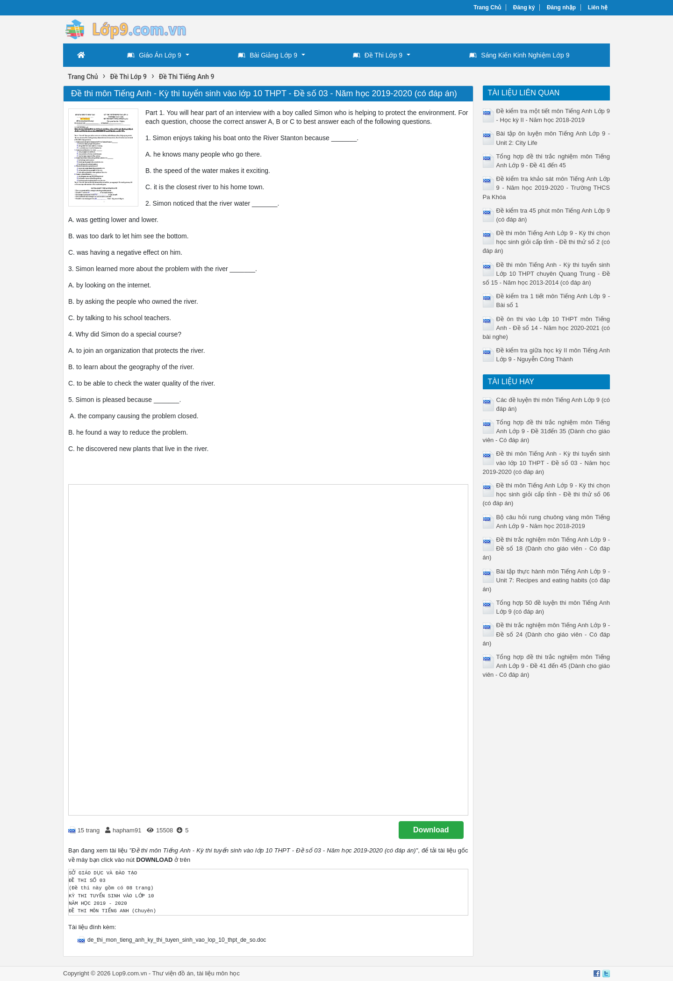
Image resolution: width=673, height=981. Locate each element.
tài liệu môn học (218, 973)
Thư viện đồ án (172, 973)
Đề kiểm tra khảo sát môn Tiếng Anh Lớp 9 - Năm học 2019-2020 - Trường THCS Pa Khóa (546, 187)
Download (431, 830)
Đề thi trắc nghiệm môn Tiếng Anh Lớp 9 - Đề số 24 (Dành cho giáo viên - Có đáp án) (546, 634)
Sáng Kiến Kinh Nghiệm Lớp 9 (519, 55)
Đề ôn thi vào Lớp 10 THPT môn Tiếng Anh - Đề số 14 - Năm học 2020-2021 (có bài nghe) (546, 327)
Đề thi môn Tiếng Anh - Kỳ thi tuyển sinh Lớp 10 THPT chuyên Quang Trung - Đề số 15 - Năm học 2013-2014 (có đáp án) (546, 273)
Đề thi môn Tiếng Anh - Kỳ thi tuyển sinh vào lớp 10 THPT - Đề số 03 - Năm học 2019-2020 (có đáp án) (546, 462)
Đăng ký (524, 7)
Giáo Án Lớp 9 (154, 55)
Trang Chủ (487, 7)
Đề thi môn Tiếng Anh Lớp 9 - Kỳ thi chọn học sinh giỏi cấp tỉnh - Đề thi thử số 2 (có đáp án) (546, 241)
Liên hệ (598, 7)
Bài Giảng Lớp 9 (267, 55)
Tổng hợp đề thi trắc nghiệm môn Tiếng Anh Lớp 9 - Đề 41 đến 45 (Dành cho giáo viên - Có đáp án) (546, 665)
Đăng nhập (561, 7)
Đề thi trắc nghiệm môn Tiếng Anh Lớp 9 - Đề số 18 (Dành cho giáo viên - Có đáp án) (546, 548)
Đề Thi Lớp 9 (377, 55)
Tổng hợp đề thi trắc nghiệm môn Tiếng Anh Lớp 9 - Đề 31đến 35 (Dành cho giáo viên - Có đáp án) (546, 431)
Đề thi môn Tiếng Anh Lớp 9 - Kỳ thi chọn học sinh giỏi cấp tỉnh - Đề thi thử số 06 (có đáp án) (546, 494)
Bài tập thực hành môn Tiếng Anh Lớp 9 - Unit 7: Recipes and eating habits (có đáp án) (546, 580)
